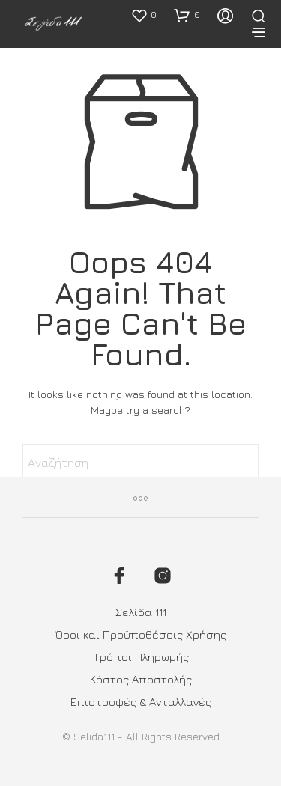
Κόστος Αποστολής (141, 679)
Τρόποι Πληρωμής (141, 657)
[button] (143, 14)
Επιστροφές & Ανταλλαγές (140, 701)
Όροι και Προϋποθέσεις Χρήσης (140, 634)
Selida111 (94, 737)
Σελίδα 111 (140, 612)
